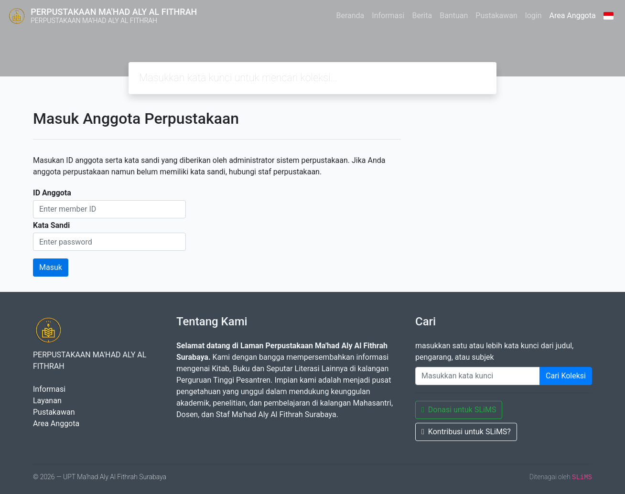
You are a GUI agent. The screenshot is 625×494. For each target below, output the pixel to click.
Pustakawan (496, 15)
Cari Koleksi (566, 375)
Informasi (388, 15)
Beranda (350, 15)
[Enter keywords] (477, 376)
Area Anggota (573, 15)
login (533, 15)
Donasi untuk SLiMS (458, 409)
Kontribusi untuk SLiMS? (466, 431)
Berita (422, 15)
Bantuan (454, 15)
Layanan (47, 400)
